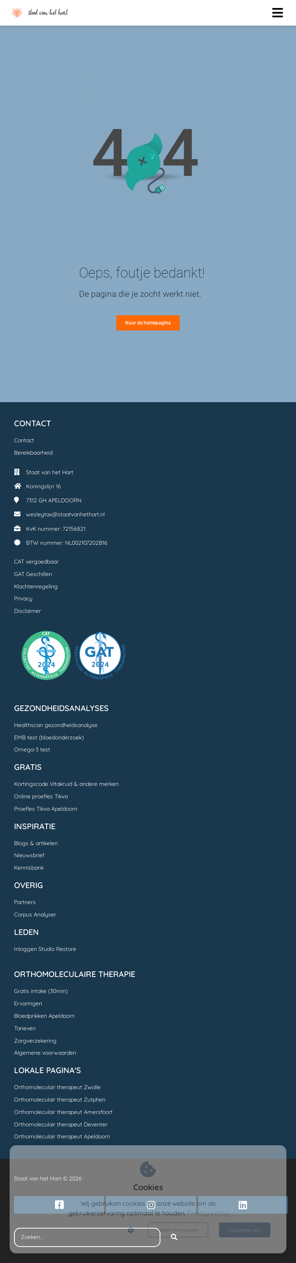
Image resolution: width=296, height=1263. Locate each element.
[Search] (174, 1237)
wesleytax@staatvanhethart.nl (65, 514)
